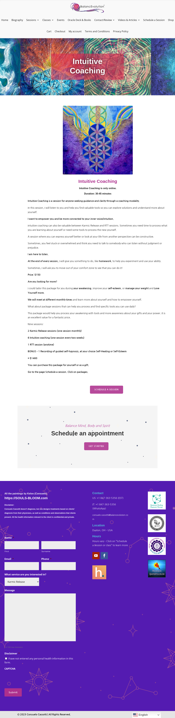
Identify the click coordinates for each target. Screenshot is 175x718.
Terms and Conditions (97, 31)
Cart (49, 31)
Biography (17, 20)
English (140, 715)
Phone (46, 559)
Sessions (31, 20)
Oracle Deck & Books (79, 20)
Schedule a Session (154, 20)
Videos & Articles (127, 20)
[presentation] (27, 677)
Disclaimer (12, 653)
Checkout (60, 31)
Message (9, 590)
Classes (46, 20)
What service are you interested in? (25, 574)
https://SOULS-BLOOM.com (26, 498)
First (7, 551)
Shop (171, 20)
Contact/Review (103, 20)
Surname (45, 551)
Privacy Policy (120, 31)
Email (9, 559)
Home (4, 20)
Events (60, 20)
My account (75, 31)
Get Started (96, 446)
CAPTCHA (9, 668)
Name (9, 537)
